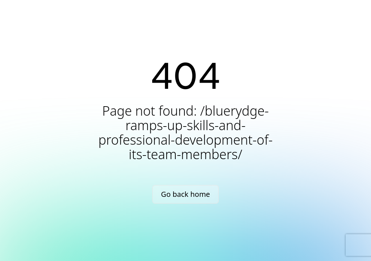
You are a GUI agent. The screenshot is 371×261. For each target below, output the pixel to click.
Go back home (185, 194)
